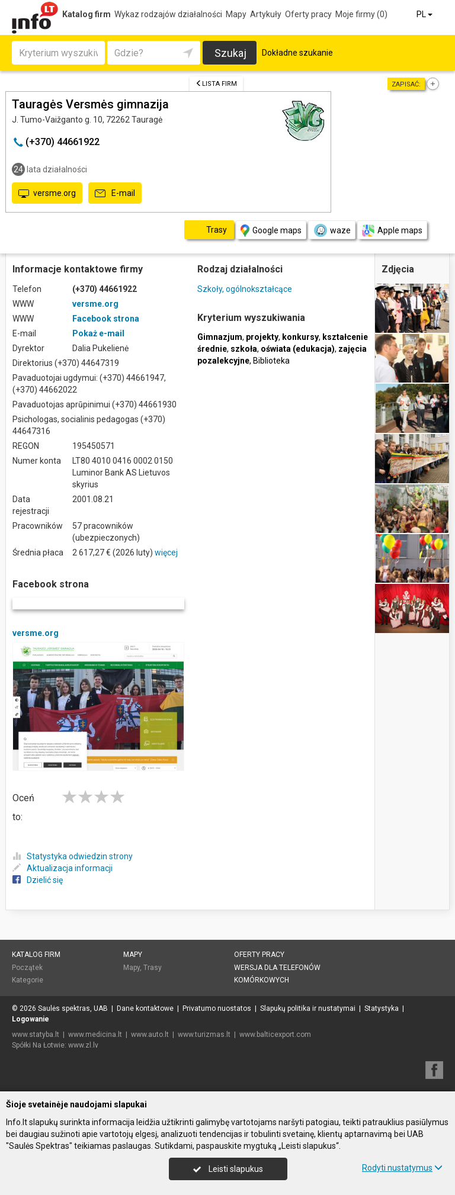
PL (425, 14)
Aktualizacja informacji (62, 868)
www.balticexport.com (275, 1034)
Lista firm (216, 84)
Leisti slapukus (228, 1169)
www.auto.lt (150, 1034)
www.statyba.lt (35, 1034)
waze (332, 230)
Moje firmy (361, 14)
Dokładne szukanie (297, 52)
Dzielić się (37, 880)
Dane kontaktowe (145, 1008)
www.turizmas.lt (204, 1034)
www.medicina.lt (95, 1034)
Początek (27, 967)
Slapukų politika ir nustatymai (307, 1008)
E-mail (115, 193)
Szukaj (230, 53)
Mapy (236, 14)
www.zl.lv (83, 1045)
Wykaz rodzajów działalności (168, 14)
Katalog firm (86, 14)
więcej (166, 552)
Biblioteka (271, 360)
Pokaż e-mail (98, 333)
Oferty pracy (308, 14)
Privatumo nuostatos (216, 1008)
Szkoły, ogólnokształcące (244, 289)
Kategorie (27, 980)
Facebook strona (105, 318)
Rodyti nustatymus (402, 1167)
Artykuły (265, 14)
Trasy (152, 967)
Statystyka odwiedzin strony (72, 856)
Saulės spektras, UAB (73, 1008)
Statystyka (381, 1008)
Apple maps (392, 230)
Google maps (271, 230)
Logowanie (30, 1019)
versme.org (47, 193)
